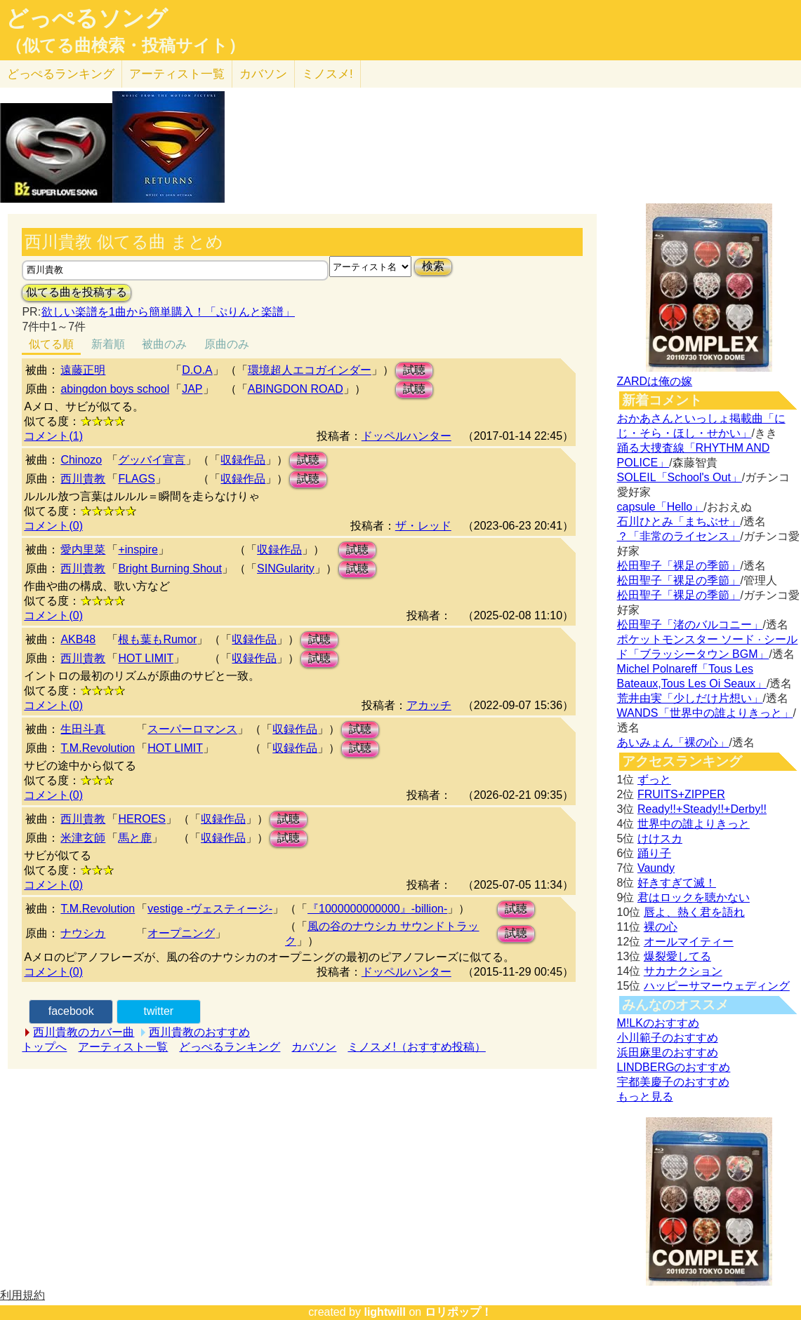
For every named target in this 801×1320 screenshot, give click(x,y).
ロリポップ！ (458, 1312)
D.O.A (197, 370)
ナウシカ (82, 933)
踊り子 (654, 853)
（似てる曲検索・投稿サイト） (125, 45)
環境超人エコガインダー (309, 370)
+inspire (137, 549)
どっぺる (60, 74)
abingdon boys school (114, 389)
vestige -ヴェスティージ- (209, 909)
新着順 (108, 344)
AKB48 (77, 639)
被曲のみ (164, 344)
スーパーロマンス (192, 729)
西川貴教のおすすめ (199, 1032)
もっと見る (645, 1097)
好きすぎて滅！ (676, 883)
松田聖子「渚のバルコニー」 (690, 625)
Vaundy (656, 868)
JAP (192, 389)
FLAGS (136, 479)
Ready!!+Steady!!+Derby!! (702, 809)
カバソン (263, 74)
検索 (433, 266)
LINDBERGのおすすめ (674, 1067)
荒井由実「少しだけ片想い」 (690, 698)
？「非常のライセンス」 (679, 536)
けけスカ (659, 838)
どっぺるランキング (229, 1047)
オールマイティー (689, 942)
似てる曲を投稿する (76, 292)
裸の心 (660, 927)
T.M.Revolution (97, 748)
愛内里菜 (82, 549)
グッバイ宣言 (151, 460)
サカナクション (683, 971)
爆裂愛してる (677, 956)
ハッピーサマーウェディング (717, 986)
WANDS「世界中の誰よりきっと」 (705, 713)
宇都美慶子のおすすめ (673, 1082)
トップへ (44, 1047)
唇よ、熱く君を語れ (694, 912)
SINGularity (286, 568)
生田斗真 (82, 729)
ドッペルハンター (406, 436)
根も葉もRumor (157, 639)
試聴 (414, 370)
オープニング (181, 933)
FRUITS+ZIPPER (681, 794)
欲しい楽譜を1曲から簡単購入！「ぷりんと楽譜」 (168, 312)
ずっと (654, 780)
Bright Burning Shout (170, 568)
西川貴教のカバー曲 (83, 1032)
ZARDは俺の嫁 (655, 381)
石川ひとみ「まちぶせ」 (679, 521)
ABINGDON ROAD (295, 389)
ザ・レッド (423, 526)
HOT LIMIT (145, 658)
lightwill (385, 1312)
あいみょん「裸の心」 (673, 742)
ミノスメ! (327, 74)
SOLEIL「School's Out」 (679, 477)
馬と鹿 (135, 838)
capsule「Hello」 (660, 507)
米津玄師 (82, 838)
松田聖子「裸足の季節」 (679, 566)
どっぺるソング (87, 18)
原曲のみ (226, 344)
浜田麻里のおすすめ (667, 1052)
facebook (71, 1011)
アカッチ (428, 705)
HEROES (142, 819)
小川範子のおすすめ (667, 1038)
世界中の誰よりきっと (693, 824)
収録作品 (242, 460)
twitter (158, 1011)
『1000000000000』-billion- (377, 909)
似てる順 (51, 344)
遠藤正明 (82, 370)
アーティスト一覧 (123, 1047)
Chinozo (81, 460)
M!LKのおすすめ (658, 1023)
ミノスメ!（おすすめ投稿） (416, 1047)
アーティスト (177, 74)
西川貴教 (82, 479)
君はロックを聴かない (693, 897)
